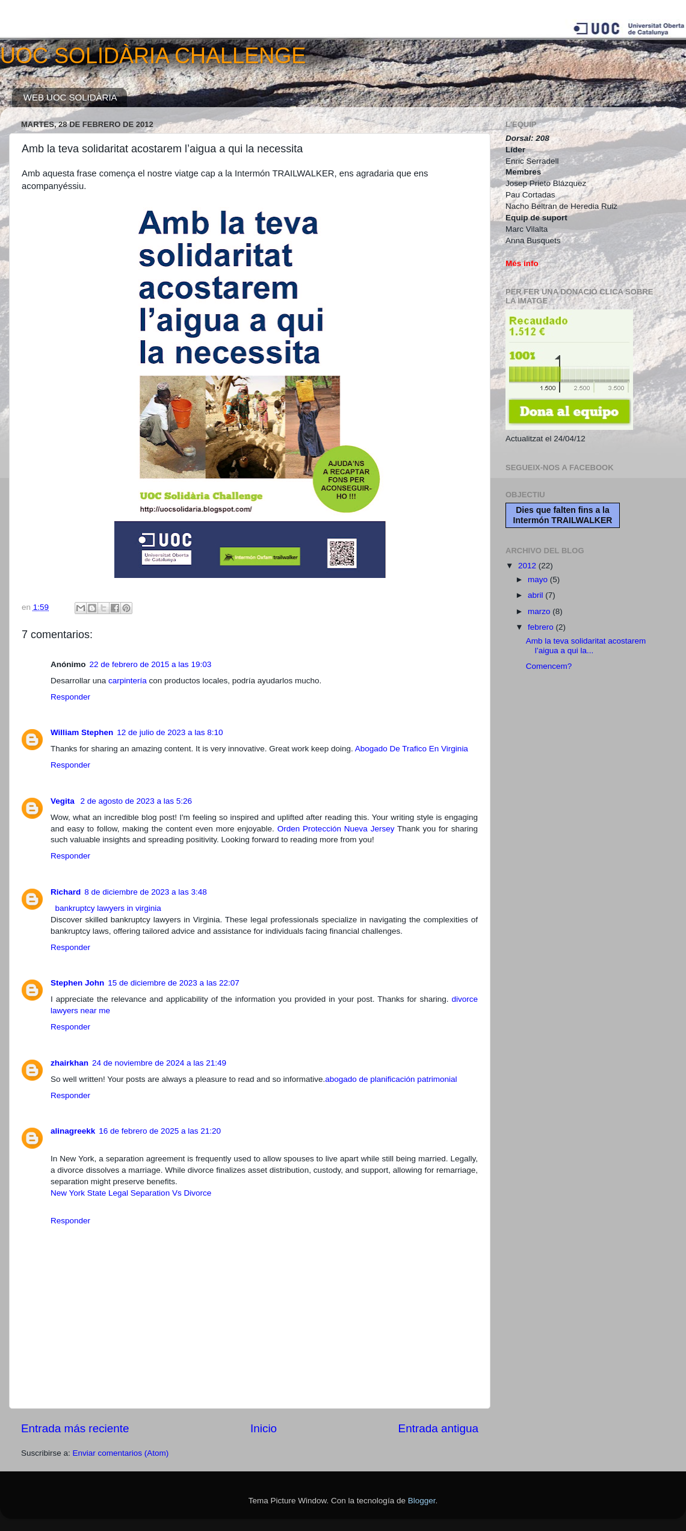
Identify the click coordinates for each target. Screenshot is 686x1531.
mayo (539, 579)
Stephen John (77, 982)
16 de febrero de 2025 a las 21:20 (160, 1130)
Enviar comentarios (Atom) (121, 1453)
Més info (522, 263)
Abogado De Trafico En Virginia (411, 748)
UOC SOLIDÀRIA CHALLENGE (153, 55)
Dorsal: (520, 138)
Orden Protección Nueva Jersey (336, 828)
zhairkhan (69, 1062)
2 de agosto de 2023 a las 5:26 (136, 801)
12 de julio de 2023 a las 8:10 (170, 732)
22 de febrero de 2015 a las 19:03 (151, 664)
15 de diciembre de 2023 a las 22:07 (173, 982)
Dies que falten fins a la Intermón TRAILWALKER (563, 515)
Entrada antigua (438, 1428)
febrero (542, 627)
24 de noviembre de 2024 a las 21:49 (159, 1062)
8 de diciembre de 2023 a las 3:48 (145, 891)
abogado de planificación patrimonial (391, 1079)
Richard (66, 891)
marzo (540, 611)
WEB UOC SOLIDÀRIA (70, 97)
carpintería (127, 680)
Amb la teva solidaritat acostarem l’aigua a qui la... (586, 645)
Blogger (422, 1500)
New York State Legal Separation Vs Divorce (131, 1192)
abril (536, 595)
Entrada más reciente (75, 1428)
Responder (70, 696)
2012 (528, 565)
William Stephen (82, 732)
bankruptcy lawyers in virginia (108, 908)
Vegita (64, 801)
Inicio (263, 1428)
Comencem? (549, 666)
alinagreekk (73, 1130)
